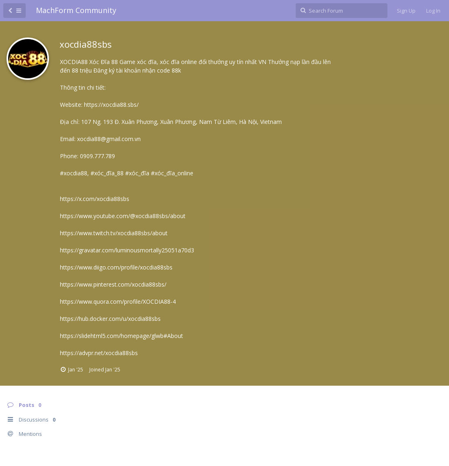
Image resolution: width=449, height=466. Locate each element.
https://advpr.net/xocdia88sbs (99, 353)
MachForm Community (76, 10)
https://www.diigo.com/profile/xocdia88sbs (116, 267)
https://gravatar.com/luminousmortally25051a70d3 (127, 250)
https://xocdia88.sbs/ (111, 104)
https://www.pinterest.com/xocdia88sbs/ (113, 284)
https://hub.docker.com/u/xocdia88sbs (110, 318)
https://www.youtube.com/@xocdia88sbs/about (123, 216)
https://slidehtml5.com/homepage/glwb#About (121, 336)
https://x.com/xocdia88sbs (94, 199)
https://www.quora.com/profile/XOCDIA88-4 (118, 301)
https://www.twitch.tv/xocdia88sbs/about (114, 233)
